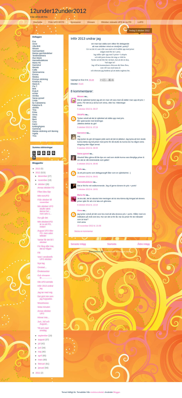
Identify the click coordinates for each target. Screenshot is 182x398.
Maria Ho (81, 195)
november (43, 180)
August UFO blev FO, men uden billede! (45, 233)
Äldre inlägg (143, 244)
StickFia (81, 114)
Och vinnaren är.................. (44, 276)
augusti (41, 339)
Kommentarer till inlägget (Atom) (117, 251)
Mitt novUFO (43, 196)
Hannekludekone (85, 182)
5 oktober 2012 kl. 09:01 (87, 176)
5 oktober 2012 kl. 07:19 (87, 127)
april (40, 355)
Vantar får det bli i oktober (45, 241)
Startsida (37, 22)
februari (42, 364)
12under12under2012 (58, 11)
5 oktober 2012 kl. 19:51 (87, 189)
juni (40, 348)
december (43, 176)
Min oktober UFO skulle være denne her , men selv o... (45, 210)
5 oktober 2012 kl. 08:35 (87, 148)
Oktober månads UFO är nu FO (116, 22)
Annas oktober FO (45, 187)
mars (40, 359)
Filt (38, 253)
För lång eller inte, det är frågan (45, 247)
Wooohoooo (42, 303)
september (43, 335)
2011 (38, 373)
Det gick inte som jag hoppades (45, 297)
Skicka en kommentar (83, 231)
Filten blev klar (44, 192)
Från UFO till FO (56, 22)
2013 (38, 168)
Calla (79, 169)
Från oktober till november (44, 201)
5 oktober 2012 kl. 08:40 (87, 164)
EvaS (81, 84)
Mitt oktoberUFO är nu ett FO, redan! (45, 224)
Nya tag (41, 263)
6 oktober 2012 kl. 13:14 (87, 205)
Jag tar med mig (44, 292)
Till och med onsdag (42, 329)
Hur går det (42, 218)
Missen (80, 96)
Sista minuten (43, 307)
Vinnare (91, 22)
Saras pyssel (83, 154)
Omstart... (41, 267)
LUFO (140, 22)
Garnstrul (81, 133)
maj (40, 351)
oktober (42, 184)
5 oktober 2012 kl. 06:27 (87, 109)
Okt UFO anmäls (45, 282)
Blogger (116, 392)
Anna (79, 210)
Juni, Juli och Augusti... (43, 322)
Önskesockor (43, 271)
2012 (38, 172)
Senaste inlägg (78, 244)
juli (39, 343)
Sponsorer (76, 22)
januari (41, 368)
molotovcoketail (97, 392)
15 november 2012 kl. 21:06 (89, 226)
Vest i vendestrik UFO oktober (44, 258)
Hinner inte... (43, 317)
